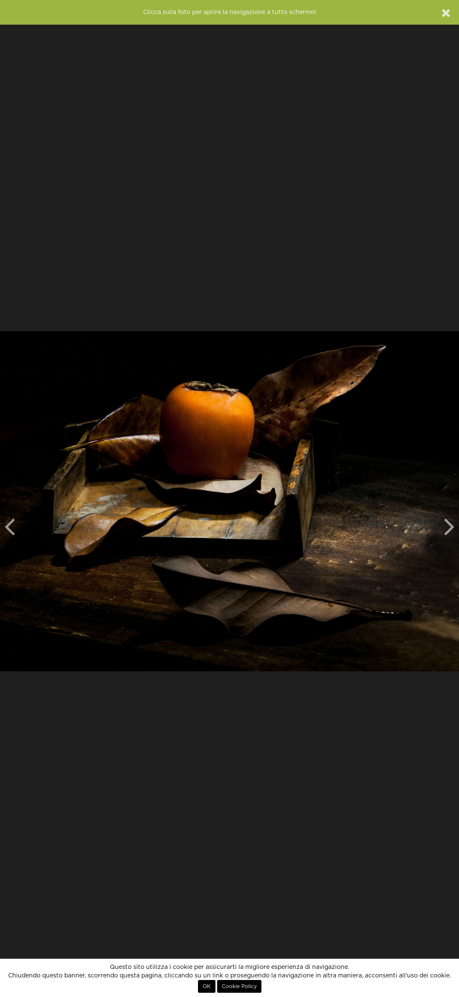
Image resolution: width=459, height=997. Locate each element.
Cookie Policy (239, 986)
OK (207, 986)
